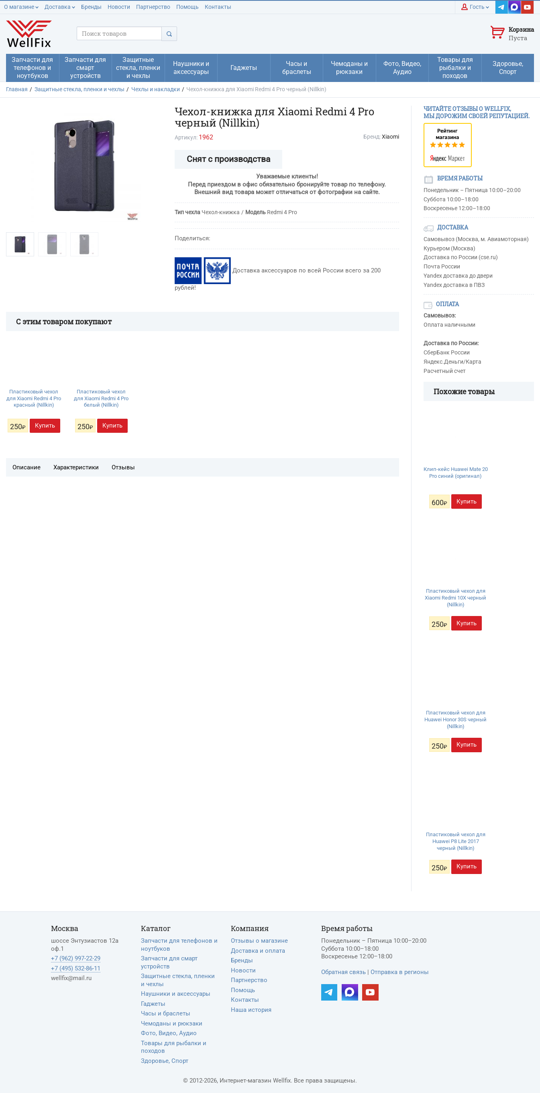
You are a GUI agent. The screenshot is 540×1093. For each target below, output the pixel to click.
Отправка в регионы (400, 972)
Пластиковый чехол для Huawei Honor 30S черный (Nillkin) (455, 719)
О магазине (21, 7)
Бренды (91, 7)
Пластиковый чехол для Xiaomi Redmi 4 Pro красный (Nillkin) (33, 398)
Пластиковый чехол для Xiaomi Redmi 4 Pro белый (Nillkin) (101, 398)
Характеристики (76, 467)
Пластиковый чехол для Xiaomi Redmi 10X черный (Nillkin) (455, 598)
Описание (26, 467)
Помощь (187, 7)
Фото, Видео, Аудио (169, 1033)
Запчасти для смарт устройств (169, 962)
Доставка (60, 7)
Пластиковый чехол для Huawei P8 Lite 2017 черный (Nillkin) (455, 841)
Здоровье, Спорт (164, 1060)
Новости (119, 7)
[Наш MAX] (514, 7)
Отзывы (123, 467)
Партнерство (153, 7)
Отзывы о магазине (259, 940)
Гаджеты (153, 1003)
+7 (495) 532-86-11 (75, 968)
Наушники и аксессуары (175, 993)
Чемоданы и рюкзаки (171, 1023)
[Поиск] (169, 34)
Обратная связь (343, 972)
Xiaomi (390, 136)
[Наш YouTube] (527, 7)
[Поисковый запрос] (119, 33)
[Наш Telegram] (501, 7)
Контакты (218, 7)
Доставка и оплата (258, 950)
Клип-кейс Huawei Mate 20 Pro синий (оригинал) (456, 472)
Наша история (251, 1009)
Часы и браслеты (165, 1013)
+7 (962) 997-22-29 (75, 958)
